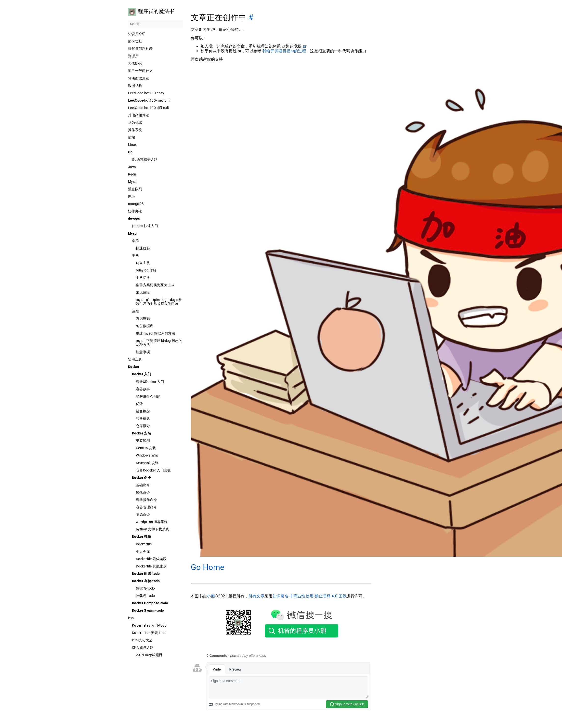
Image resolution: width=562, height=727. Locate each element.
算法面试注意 (138, 78)
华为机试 (135, 122)
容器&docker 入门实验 (153, 470)
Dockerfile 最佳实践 (151, 559)
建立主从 (143, 263)
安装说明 (143, 441)
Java (132, 167)
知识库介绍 (137, 34)
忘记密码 (143, 319)
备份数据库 (145, 326)
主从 (135, 255)
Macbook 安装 (147, 463)
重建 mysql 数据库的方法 (155, 333)
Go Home (207, 567)
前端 (131, 137)
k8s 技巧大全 (142, 640)
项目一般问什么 (140, 71)
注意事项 (143, 352)
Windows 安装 (147, 455)
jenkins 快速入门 (145, 226)
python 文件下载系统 (152, 529)
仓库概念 (143, 426)
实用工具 (135, 359)
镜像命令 (143, 492)
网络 (131, 196)
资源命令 (143, 514)
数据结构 (135, 86)
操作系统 (135, 130)
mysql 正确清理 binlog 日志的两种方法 (159, 343)
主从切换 (143, 278)
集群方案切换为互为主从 (155, 285)
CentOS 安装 (146, 448)
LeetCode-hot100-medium (149, 100)
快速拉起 (143, 248)
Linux (132, 145)
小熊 (211, 596)
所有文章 (256, 596)
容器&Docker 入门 (150, 382)
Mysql (133, 182)
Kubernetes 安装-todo (149, 633)
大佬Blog (135, 63)
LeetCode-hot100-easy (146, 93)
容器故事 (143, 389)
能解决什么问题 (148, 396)
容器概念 (143, 418)
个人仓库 (143, 551)
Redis (132, 174)
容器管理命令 (146, 507)
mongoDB (136, 204)
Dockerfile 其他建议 (151, 566)
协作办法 (135, 211)
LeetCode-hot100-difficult (148, 108)
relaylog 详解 (146, 270)
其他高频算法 (138, 115)
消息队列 (135, 189)
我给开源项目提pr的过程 (284, 51)
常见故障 (143, 292)
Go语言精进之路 (145, 160)
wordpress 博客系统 (152, 522)
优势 (139, 404)
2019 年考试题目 (149, 655)
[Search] (155, 24)
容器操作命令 (146, 500)
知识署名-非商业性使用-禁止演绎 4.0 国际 (309, 596)
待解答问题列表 (140, 49)
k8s (131, 618)
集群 (135, 241)
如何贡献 (135, 41)
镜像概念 (143, 411)
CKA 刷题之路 (143, 647)
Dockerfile (144, 544)
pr (304, 46)
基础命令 (143, 485)
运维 (135, 311)
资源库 (133, 56)
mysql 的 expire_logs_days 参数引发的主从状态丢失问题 (159, 302)
